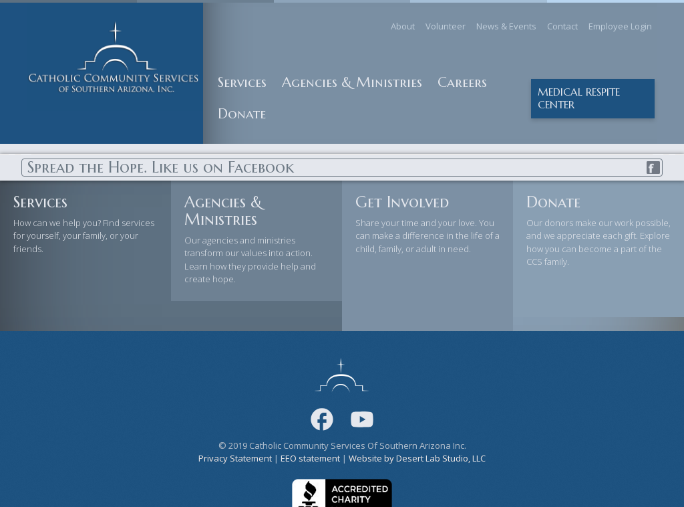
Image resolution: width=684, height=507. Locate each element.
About (403, 26)
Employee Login (620, 26)
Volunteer (445, 26)
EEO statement (310, 458)
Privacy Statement (235, 458)
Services (242, 82)
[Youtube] (362, 419)
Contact (562, 26)
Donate (242, 113)
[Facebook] (322, 419)
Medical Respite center (579, 99)
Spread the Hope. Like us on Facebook (344, 168)
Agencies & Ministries (352, 82)
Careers (462, 82)
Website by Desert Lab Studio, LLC (417, 458)
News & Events (506, 26)
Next (664, 154)
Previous (20, 154)
